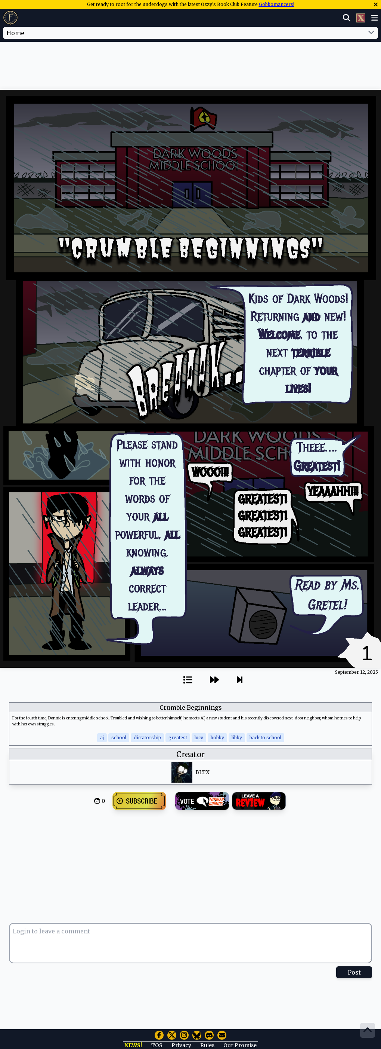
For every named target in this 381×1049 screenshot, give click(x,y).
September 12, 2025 (356, 672)
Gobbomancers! (276, 4)
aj (102, 737)
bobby (217, 737)
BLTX (202, 772)
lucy (199, 737)
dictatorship (147, 737)
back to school (265, 737)
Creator (190, 754)
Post (354, 972)
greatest (177, 737)
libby (237, 737)
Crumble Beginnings (190, 707)
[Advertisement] (190, 65)
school (118, 737)
